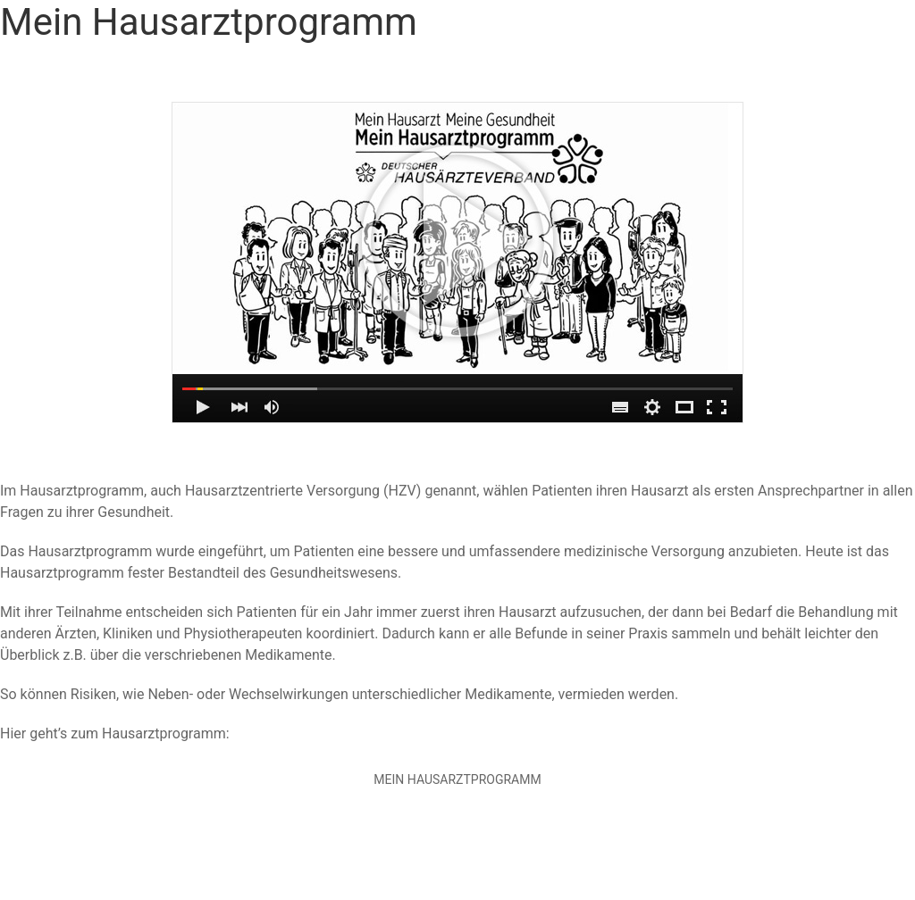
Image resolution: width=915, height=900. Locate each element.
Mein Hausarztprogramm (457, 779)
